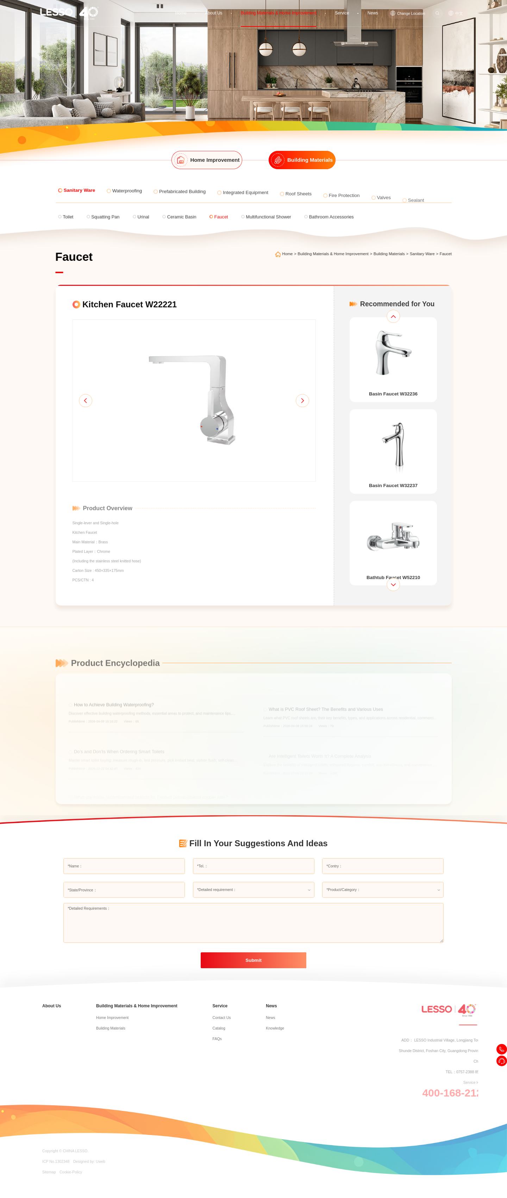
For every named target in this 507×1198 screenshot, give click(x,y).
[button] (72, 413)
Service (344, 8)
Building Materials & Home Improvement (287, 8)
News (373, 8)
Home (196, 8)
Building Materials (397, 254)
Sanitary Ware (430, 254)
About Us (227, 8)
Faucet (454, 254)
